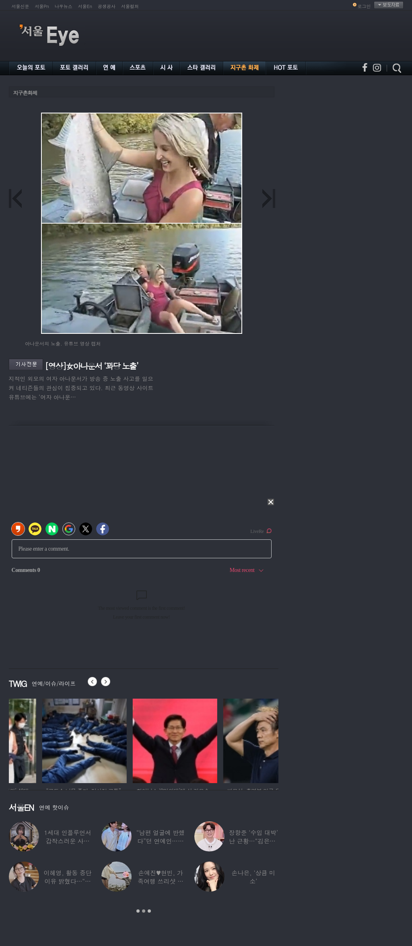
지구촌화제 (25, 93)
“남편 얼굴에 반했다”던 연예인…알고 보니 (160, 840)
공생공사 (106, 6)
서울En (85, 6)
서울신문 (20, 6)
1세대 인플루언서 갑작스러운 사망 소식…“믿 (67, 840)
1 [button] (138, 911)
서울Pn (42, 6)
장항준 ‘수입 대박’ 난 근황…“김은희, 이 (253, 840)
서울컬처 (130, 6)
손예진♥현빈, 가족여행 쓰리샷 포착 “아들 (160, 881)
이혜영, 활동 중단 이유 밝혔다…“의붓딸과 (68, 881)
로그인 (364, 6)
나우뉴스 (63, 6)
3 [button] (149, 911)
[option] (51, 739)
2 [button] (143, 911)
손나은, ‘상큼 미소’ (254, 876)
